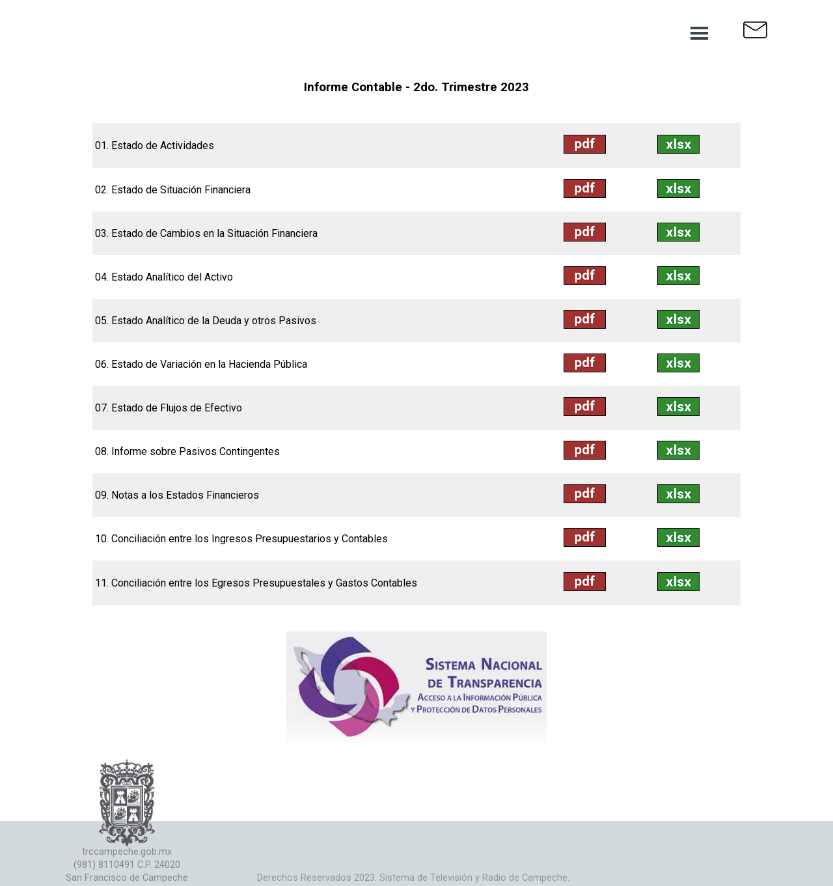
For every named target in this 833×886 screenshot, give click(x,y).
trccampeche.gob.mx (127, 851)
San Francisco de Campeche (127, 877)
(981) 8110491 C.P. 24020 (127, 864)
